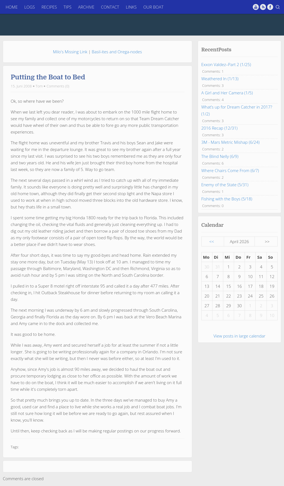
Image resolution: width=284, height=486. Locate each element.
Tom (39, 70)
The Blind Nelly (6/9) (220, 140)
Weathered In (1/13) (220, 63)
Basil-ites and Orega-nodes (117, 36)
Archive (86, 7)
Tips (68, 7)
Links (131, 7)
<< (211, 226)
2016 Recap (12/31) (219, 112)
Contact (110, 7)
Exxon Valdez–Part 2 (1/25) (226, 49)
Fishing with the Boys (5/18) (226, 183)
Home (11, 7)
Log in (226, 478)
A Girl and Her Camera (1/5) (227, 77)
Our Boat (153, 7)
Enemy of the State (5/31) (224, 169)
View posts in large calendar (239, 320)
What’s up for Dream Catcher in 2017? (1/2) (236, 95)
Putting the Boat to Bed (48, 62)
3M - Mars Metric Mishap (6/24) (230, 126)
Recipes (49, 7)
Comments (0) (58, 70)
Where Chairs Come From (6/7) (230, 155)
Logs (29, 7)
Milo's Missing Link (70, 36)
